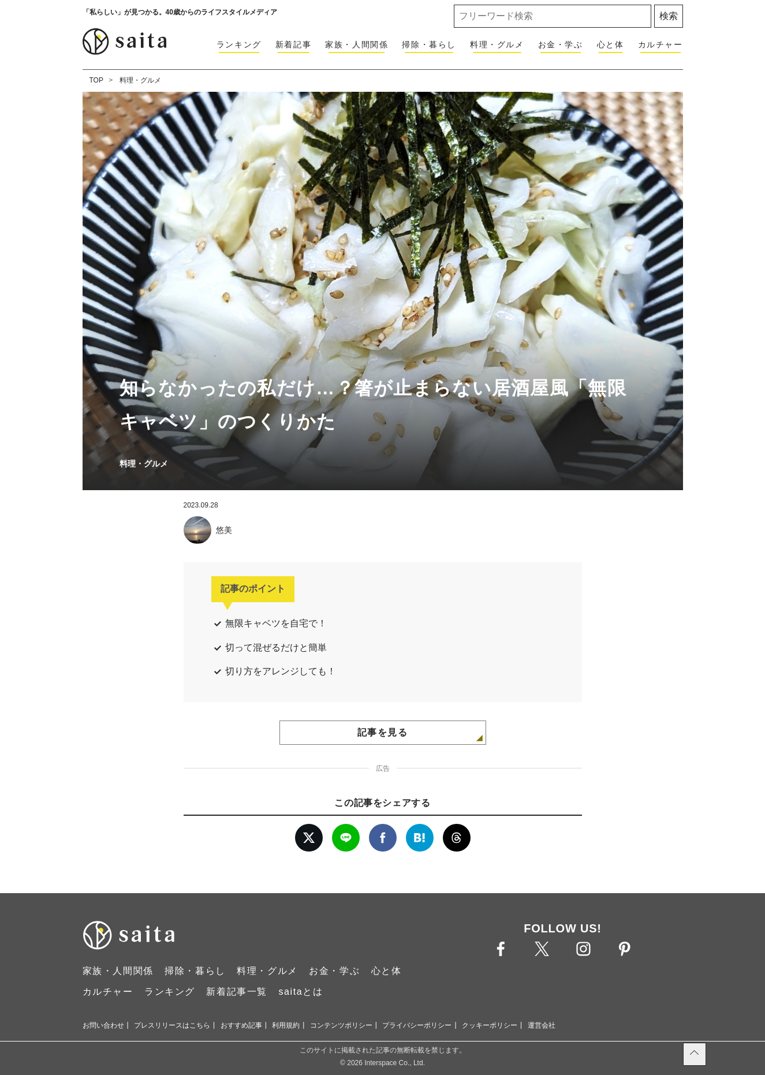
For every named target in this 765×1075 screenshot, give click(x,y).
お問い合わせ (103, 1025)
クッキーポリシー (489, 1025)
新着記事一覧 (236, 991)
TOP (96, 80)
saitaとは (300, 991)
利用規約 (286, 1025)
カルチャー (660, 44)
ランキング (239, 44)
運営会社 (541, 1025)
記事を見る (382, 732)
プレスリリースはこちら (172, 1025)
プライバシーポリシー (416, 1025)
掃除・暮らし (429, 44)
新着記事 (293, 44)
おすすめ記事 (241, 1025)
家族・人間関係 (356, 44)
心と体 (610, 44)
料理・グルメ (497, 44)
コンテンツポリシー (341, 1025)
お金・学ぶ (560, 44)
